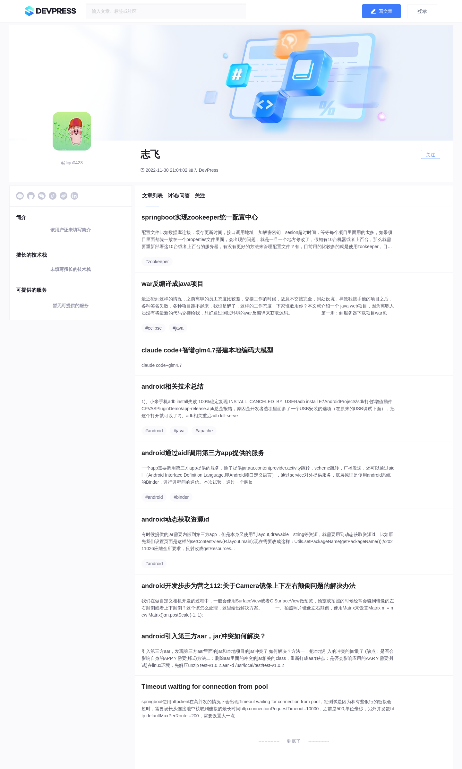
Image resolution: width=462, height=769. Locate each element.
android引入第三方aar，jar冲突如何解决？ (203, 636)
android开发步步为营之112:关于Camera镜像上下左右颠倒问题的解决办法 (248, 585)
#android (154, 430)
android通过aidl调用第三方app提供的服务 (202, 452)
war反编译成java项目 (172, 283)
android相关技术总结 (172, 386)
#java (178, 328)
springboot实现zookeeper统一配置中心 (199, 217)
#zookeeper (157, 261)
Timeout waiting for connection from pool (204, 686)
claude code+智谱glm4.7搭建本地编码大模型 (207, 350)
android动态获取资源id (175, 519)
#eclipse (153, 328)
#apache (204, 430)
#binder (181, 497)
